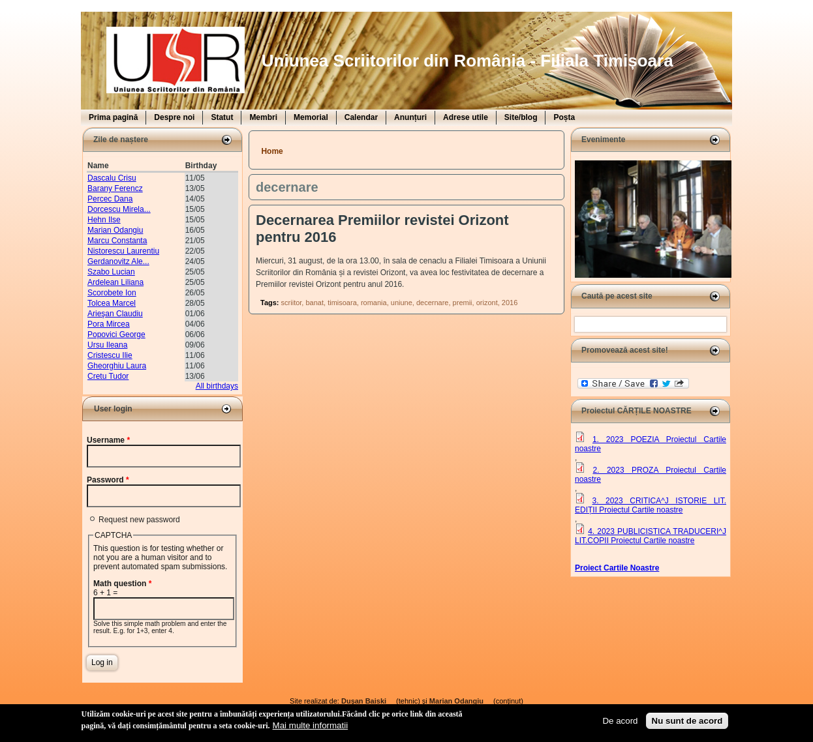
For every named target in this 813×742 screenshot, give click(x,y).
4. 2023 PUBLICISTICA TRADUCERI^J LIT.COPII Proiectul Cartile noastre (650, 536)
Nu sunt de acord (687, 721)
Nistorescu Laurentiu (123, 251)
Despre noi (174, 117)
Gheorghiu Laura (116, 365)
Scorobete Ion (111, 292)
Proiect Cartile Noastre (617, 567)
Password (108, 479)
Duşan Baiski (367, 701)
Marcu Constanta (117, 240)
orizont (487, 302)
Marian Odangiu (115, 230)
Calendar (361, 117)
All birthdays (217, 386)
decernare (432, 302)
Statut (222, 117)
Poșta (564, 117)
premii (462, 302)
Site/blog (521, 117)
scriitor (291, 302)
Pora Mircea (108, 324)
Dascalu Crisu (111, 178)
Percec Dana (109, 198)
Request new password (139, 519)
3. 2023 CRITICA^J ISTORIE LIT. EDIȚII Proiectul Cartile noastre (650, 505)
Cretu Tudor (108, 376)
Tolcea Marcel (111, 303)
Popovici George (116, 334)
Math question (122, 583)
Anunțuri (410, 117)
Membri (263, 117)
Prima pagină (113, 117)
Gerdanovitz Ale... (118, 261)
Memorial (311, 117)
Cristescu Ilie (109, 355)
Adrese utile (465, 117)
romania (374, 302)
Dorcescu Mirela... (119, 209)
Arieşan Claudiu (115, 313)
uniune (401, 302)
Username (108, 440)
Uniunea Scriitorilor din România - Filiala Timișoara (467, 60)
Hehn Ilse (104, 219)
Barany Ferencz (115, 188)
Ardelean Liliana (115, 282)
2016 (509, 302)
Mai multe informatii (310, 725)
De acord (619, 721)
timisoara (342, 302)
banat (314, 302)
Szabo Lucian (111, 271)
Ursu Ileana (107, 344)
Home (272, 151)
